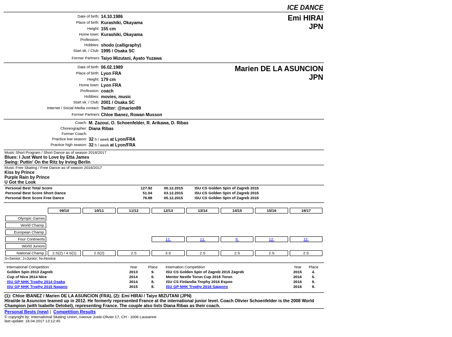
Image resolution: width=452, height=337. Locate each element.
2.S (133, 253)
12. (271, 239)
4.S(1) (71, 253)
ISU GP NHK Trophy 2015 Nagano (37, 287)
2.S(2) (57, 253)
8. (237, 239)
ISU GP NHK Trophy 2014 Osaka (36, 282)
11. (168, 239)
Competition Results (74, 311)
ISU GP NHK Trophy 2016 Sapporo (197, 287)
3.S (168, 253)
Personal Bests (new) (26, 311)
